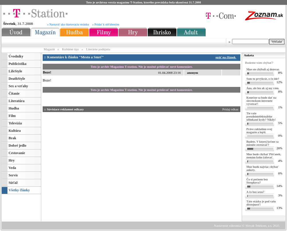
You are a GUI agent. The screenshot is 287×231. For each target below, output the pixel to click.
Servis (13, 175)
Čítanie (14, 93)
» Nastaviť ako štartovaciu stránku (68, 24)
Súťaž (13, 183)
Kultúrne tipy (70, 49)
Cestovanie (17, 153)
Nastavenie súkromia (227, 225)
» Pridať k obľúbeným (105, 24)
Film (12, 116)
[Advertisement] (97, 148)
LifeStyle (15, 71)
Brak (12, 138)
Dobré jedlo (17, 146)
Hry (12, 160)
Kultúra (15, 131)
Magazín (50, 49)
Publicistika (17, 64)
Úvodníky (16, 56)
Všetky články (19, 190)
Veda (12, 168)
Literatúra (16, 101)
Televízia (15, 123)
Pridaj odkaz (230, 109)
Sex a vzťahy (18, 86)
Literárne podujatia (98, 49)
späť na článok (226, 57)
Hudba (14, 108)
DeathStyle (17, 79)
